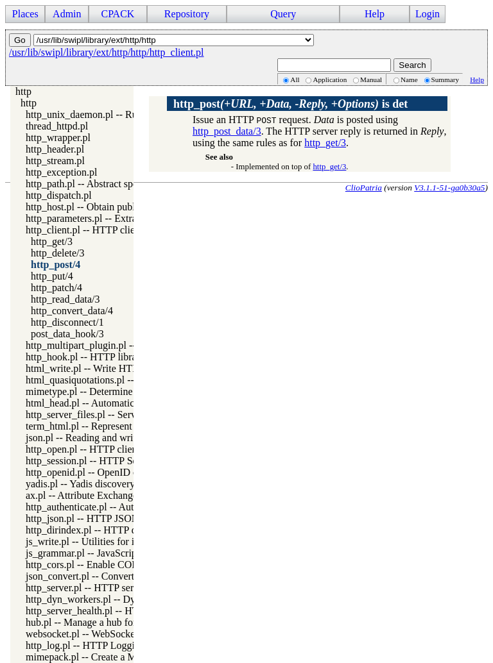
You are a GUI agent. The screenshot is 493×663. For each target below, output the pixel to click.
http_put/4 (52, 276)
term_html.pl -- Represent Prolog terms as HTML (128, 426)
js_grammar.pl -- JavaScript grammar (102, 553)
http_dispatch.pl (59, 195)
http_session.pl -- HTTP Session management (119, 460)
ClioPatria (363, 187)
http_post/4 (55, 264)
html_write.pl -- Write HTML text (96, 368)
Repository (186, 13)
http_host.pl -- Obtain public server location (116, 206)
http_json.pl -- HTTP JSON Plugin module (114, 518)
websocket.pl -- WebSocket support (98, 633)
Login (427, 13)
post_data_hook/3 (67, 333)
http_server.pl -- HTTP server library (101, 587)
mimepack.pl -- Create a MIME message (109, 656)
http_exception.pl (62, 172)
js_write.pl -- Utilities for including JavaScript (121, 541)
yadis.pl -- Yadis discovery (80, 483)
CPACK (117, 13)
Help (375, 13)
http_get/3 (52, 241)
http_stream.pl (55, 160)
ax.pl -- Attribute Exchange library (97, 495)
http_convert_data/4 (72, 310)
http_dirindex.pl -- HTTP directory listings (113, 530)
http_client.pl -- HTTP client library (99, 229)
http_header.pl (55, 149)
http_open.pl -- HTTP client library (98, 449)
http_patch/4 (56, 287)
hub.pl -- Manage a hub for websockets (106, 622)
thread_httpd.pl (57, 126)
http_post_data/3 (227, 131)
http (23, 91)
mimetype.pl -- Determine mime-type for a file (122, 391)
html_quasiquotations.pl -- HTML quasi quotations (130, 379)
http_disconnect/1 (67, 322)
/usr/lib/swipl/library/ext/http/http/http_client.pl (106, 52)
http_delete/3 (58, 253)
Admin (67, 13)
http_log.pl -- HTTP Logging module (102, 645)
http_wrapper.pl (58, 137)
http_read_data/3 (65, 299)
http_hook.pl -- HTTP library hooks (99, 356)
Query (283, 13)
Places (25, 13)
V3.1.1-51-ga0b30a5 (449, 187)
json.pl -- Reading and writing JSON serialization (127, 437)
